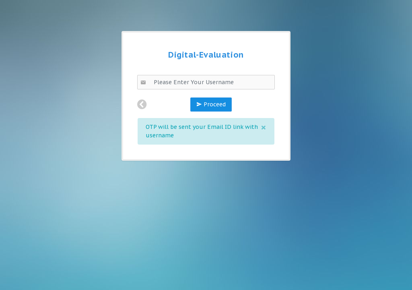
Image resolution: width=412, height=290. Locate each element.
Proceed (211, 104)
